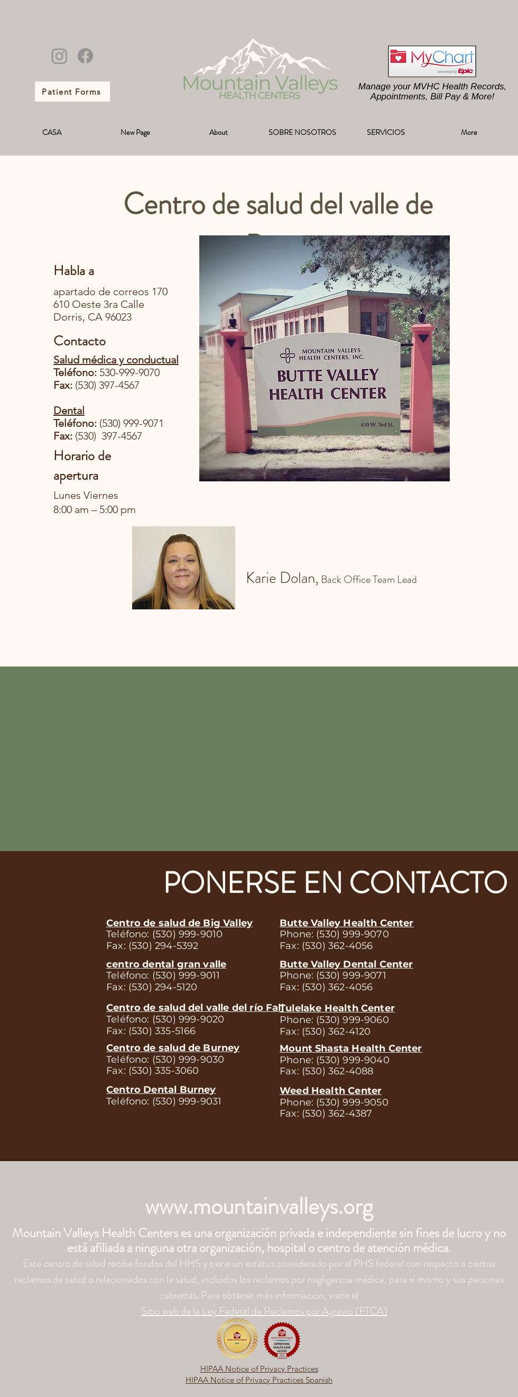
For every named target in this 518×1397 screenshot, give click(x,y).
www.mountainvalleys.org (259, 1206)
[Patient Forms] (72, 91)
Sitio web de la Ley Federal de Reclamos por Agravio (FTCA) (264, 1311)
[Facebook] (85, 55)
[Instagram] (59, 55)
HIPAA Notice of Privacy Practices (259, 1369)
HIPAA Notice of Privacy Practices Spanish (259, 1380)
